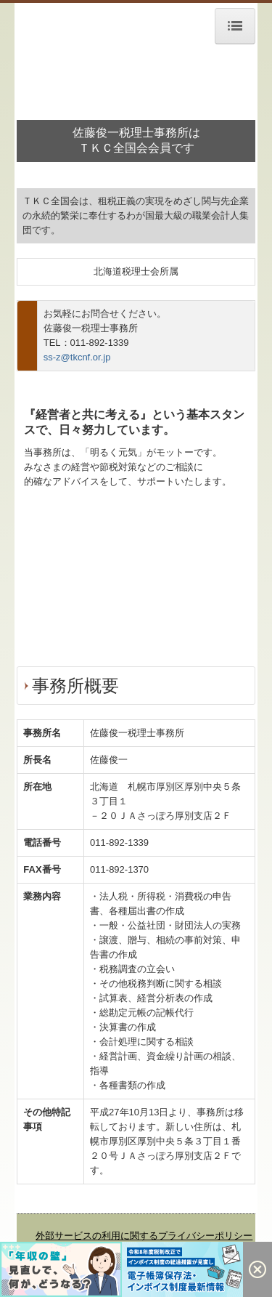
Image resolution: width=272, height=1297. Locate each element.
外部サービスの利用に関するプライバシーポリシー (144, 1235)
